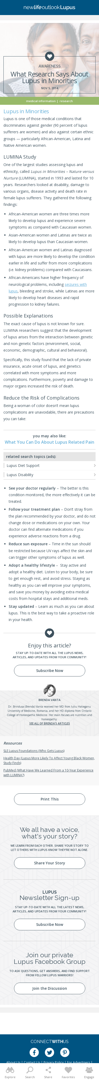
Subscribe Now (49, 670)
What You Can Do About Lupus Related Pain (49, 442)
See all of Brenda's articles (49, 723)
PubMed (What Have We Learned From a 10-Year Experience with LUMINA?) (48, 772)
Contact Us (32, 1062)
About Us (13, 1062)
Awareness (50, 66)
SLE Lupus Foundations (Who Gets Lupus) (33, 751)
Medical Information (41, 101)
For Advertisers (78, 1062)
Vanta (49, 700)
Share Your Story (49, 862)
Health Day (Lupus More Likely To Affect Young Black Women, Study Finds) (49, 760)
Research (66, 101)
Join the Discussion (49, 988)
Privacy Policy (54, 1062)
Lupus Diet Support (23, 465)
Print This (50, 799)
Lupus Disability (20, 474)
